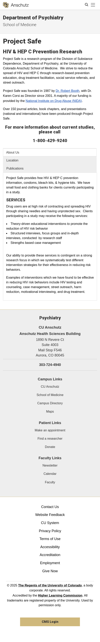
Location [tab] (12, 160)
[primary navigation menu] (93, 5)
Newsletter (50, 465)
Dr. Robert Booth (67, 90)
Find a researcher (50, 438)
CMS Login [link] (50, 622)
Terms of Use (49, 539)
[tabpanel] (50, 236)
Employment (50, 563)
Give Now (50, 571)
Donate (50, 447)
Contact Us (50, 507)
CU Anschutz (50, 386)
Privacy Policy (50, 531)
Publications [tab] (14, 168)
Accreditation (50, 555)
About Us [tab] (12, 152)
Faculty (50, 482)
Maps (50, 411)
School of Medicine (50, 395)
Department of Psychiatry (33, 18)
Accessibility (50, 547)
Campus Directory (50, 403)
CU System (50, 523)
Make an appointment (50, 430)
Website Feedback (50, 515)
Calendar (50, 473)
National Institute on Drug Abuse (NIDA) (54, 101)
